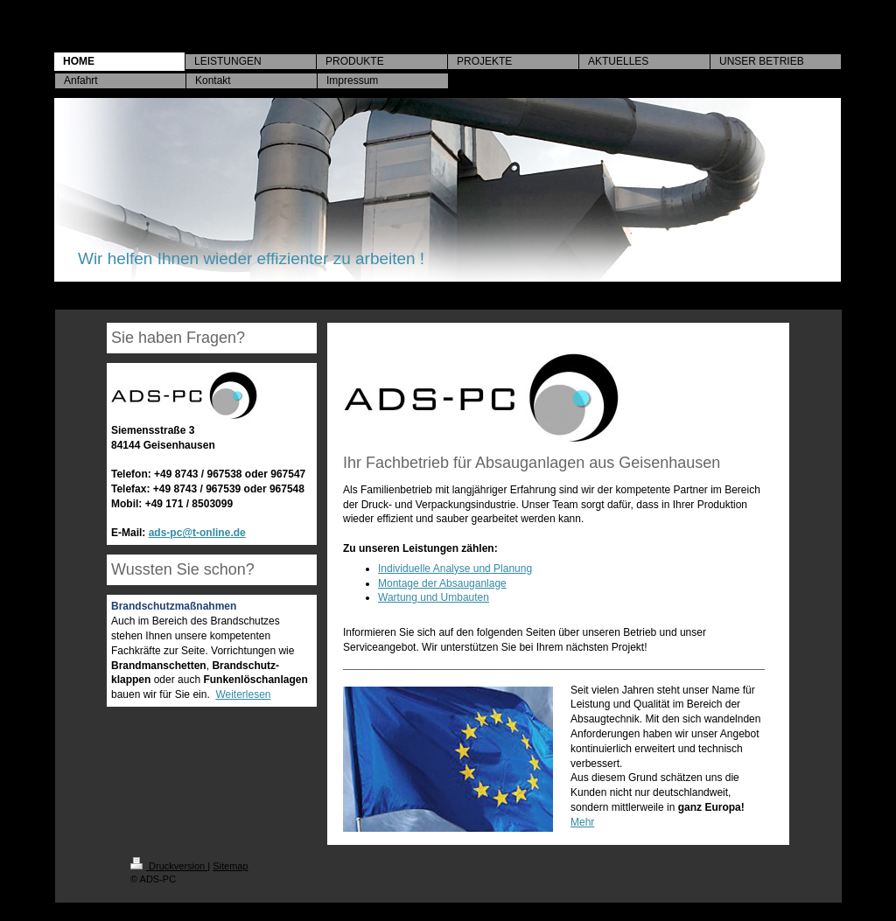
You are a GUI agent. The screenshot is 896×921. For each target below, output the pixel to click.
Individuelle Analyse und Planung (455, 568)
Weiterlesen (242, 694)
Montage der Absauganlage (442, 583)
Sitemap (230, 866)
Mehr (582, 822)
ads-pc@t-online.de (197, 533)
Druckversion (168, 866)
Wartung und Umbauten (433, 597)
